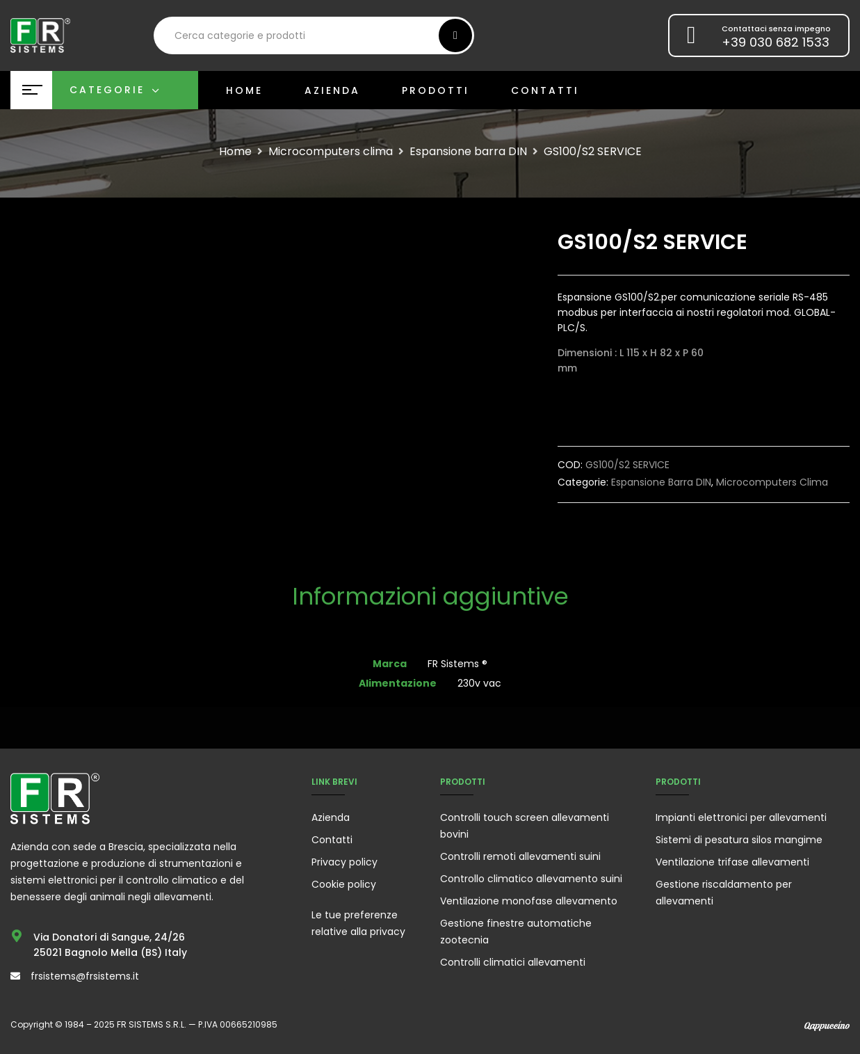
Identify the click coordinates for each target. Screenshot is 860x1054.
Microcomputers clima (330, 151)
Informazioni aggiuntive (430, 598)
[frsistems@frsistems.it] (15, 976)
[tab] (430, 598)
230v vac (479, 683)
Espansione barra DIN (468, 151)
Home (235, 151)
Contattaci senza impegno (776, 28)
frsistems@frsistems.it (85, 976)
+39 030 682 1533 (775, 42)
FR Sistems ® (457, 664)
